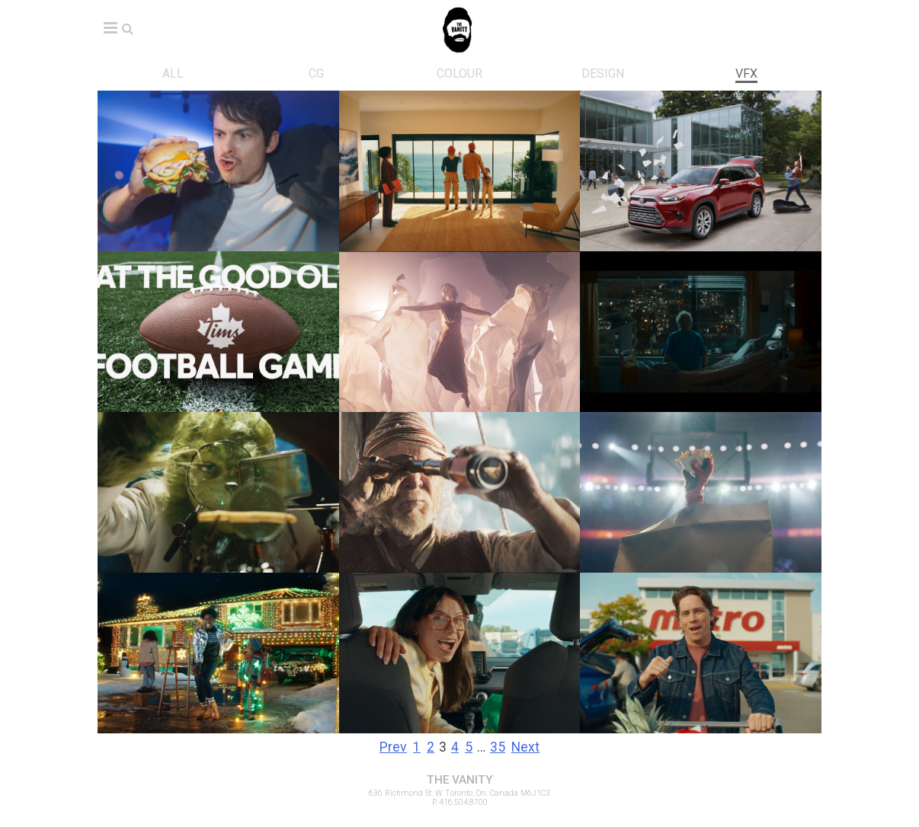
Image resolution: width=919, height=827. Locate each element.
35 (497, 747)
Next (525, 747)
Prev (393, 747)
